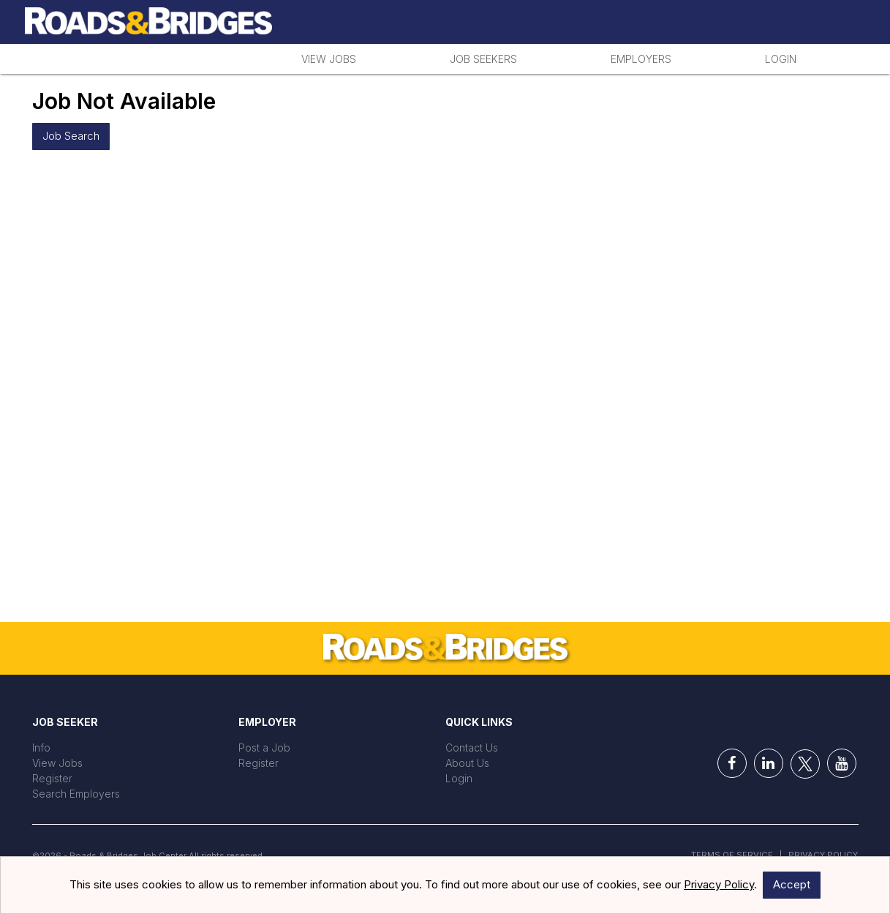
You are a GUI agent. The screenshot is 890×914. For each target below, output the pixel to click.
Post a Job (264, 747)
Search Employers (76, 793)
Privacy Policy (823, 855)
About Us (467, 763)
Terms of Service (732, 855)
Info (41, 747)
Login (780, 59)
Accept (791, 884)
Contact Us (471, 747)
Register (52, 778)
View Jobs (328, 59)
